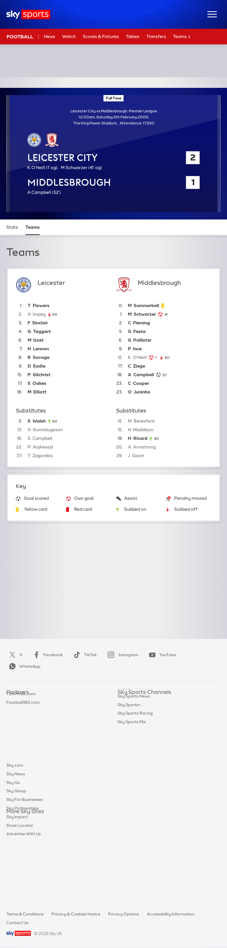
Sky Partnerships (22, 863)
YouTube (161, 655)
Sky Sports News (134, 770)
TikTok (84, 655)
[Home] (28, 14)
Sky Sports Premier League (143, 709)
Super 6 (13, 709)
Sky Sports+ (129, 778)
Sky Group (16, 846)
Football (20, 36)
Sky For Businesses (24, 855)
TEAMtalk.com (21, 718)
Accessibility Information (170, 914)
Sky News (15, 829)
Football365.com (23, 727)
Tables (132, 36)
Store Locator (19, 881)
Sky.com (14, 820)
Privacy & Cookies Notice (75, 914)
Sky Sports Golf (133, 735)
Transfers (156, 36)
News (49, 36)
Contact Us (17, 923)
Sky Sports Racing (135, 787)
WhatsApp (24, 666)
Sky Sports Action (135, 761)
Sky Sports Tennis (134, 752)
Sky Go (13, 838)
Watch (69, 36)
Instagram (121, 655)
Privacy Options (123, 914)
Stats (12, 227)
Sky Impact (17, 872)
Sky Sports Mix (132, 795)
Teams (182, 36)
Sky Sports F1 (130, 744)
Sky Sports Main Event (139, 701)
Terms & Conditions (25, 914)
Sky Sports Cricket (135, 727)
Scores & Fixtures (101, 36)
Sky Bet (13, 701)
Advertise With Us (23, 889)
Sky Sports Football (137, 718)
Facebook (47, 655)
